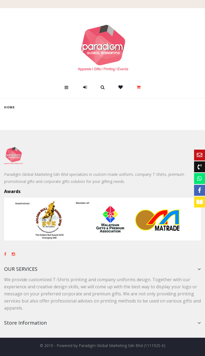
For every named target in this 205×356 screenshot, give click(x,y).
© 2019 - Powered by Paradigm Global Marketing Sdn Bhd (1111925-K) (102, 345)
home (9, 107)
